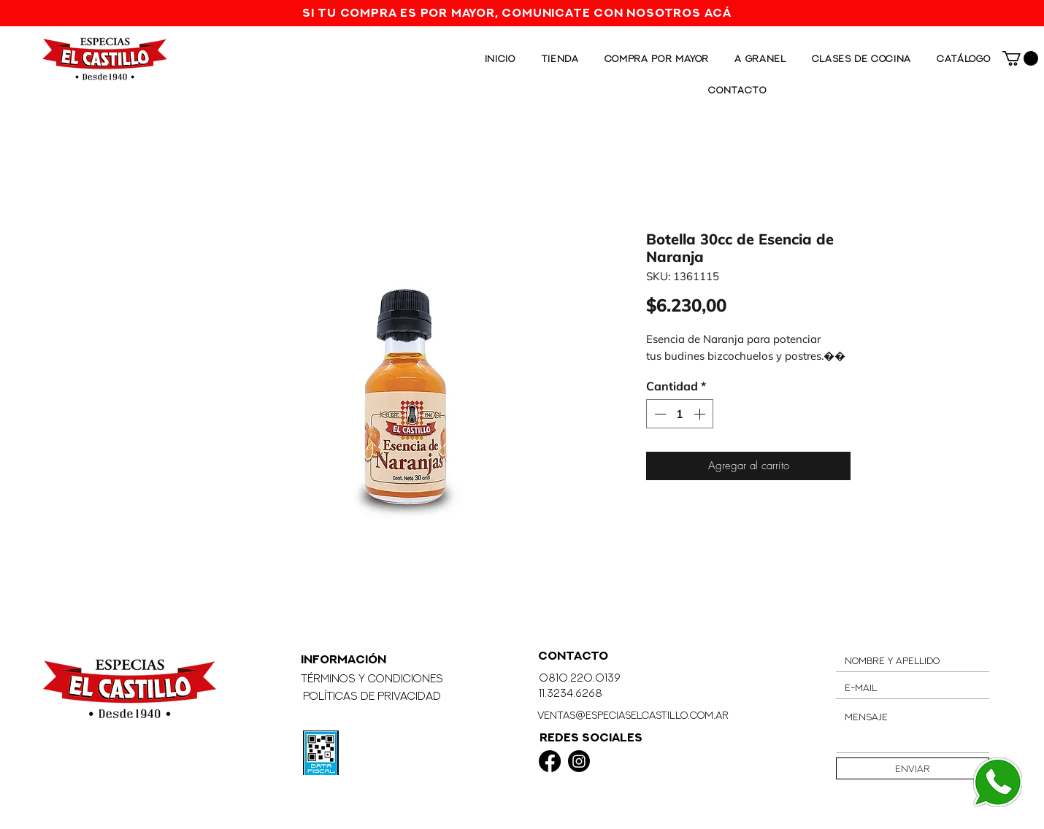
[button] (1020, 58)
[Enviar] (912, 768)
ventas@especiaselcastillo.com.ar (633, 714)
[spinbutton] (680, 414)
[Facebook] (550, 761)
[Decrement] (658, 414)
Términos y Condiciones (372, 678)
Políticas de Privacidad (372, 695)
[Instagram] (579, 761)
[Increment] (701, 414)
